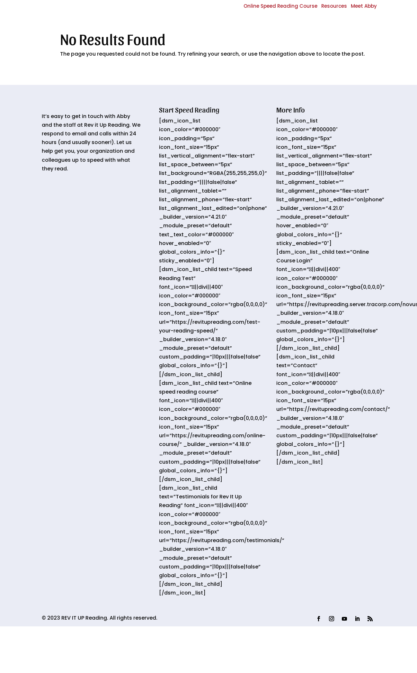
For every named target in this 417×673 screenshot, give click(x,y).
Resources (334, 6)
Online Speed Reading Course (280, 6)
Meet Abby (364, 6)
